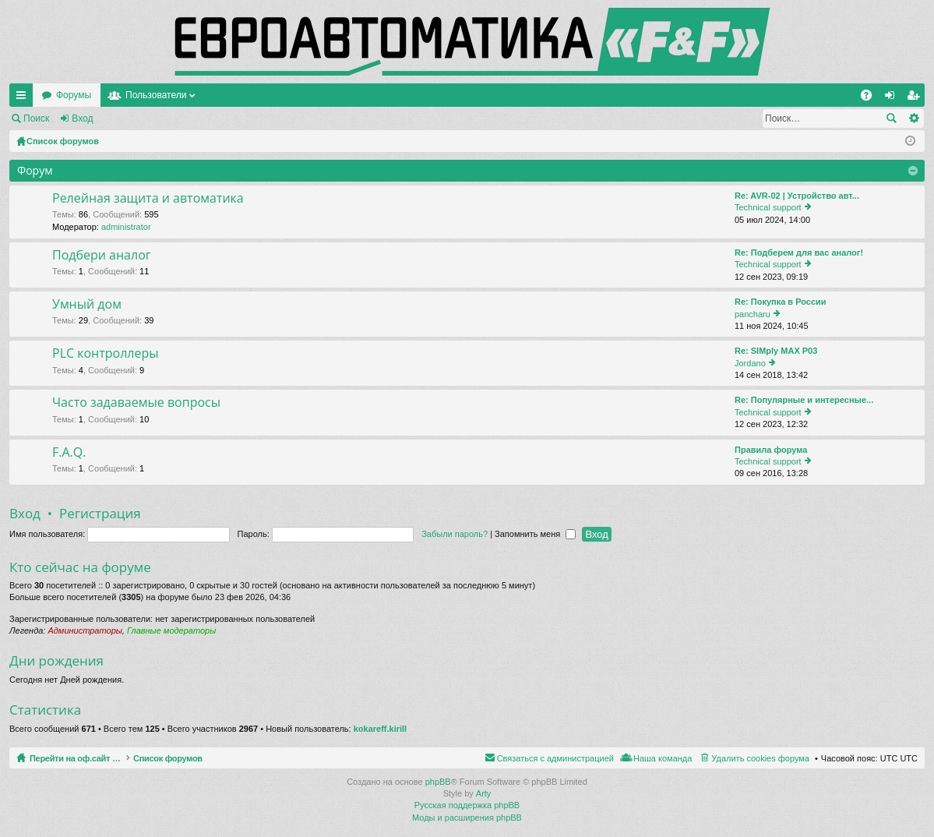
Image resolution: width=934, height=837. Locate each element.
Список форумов (204, 758)
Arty (484, 793)
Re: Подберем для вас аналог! (799, 252)
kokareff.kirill (380, 728)
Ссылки (24, 98)
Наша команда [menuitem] (662, 758)
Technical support (768, 207)
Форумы (223, 95)
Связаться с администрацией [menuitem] (555, 758)
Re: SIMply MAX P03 (776, 350)
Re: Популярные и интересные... (804, 399)
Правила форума (771, 449)
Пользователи (306, 95)
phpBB (438, 781)
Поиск (36, 118)
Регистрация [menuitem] (916, 98)
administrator (126, 226)
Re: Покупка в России (781, 301)
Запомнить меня (535, 534)
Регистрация (143, 118)
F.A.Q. (69, 453)
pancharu (752, 314)
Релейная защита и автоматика (148, 199)
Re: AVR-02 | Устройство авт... (797, 195)
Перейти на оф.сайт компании (108, 95)
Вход (82, 118)
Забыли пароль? (454, 534)
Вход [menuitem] (893, 98)
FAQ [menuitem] (871, 98)
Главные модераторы (171, 630)
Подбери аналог (101, 255)
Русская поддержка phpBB (467, 805)
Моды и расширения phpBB (467, 817)
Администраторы (85, 630)
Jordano (750, 363)
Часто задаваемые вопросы (136, 403)
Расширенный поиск (913, 118)
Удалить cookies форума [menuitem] (760, 758)
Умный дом (87, 305)
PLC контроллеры (105, 354)
